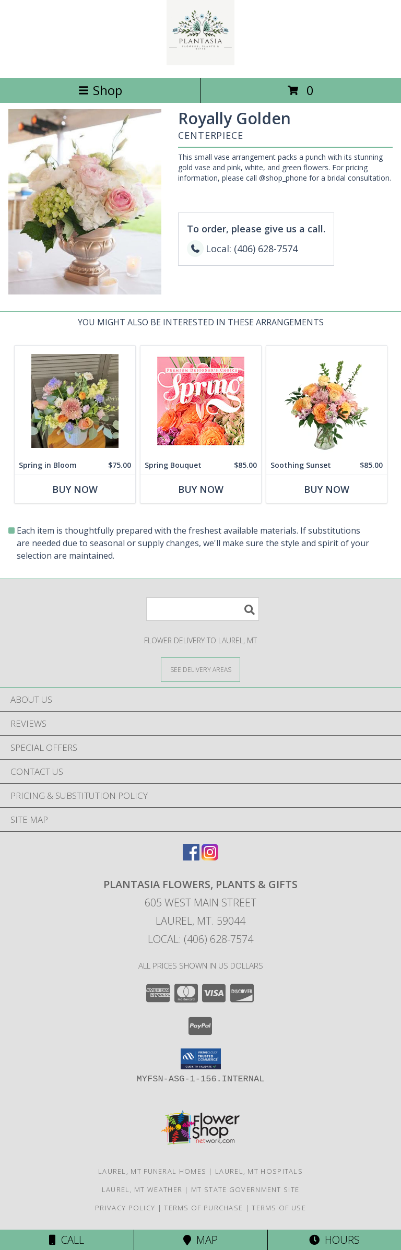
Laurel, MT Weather (142, 1189)
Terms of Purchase (203, 1207)
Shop (100, 90)
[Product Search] (202, 609)
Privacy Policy (125, 1207)
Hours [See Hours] (334, 1240)
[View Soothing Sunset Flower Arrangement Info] (326, 401)
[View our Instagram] (210, 857)
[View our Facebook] (191, 857)
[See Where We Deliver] (200, 669)
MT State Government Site (245, 1189)
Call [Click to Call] (66, 1240)
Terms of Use (279, 1207)
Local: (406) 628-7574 (200, 939)
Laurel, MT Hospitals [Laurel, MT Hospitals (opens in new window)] (259, 1171)
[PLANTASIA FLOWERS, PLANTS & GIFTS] (201, 62)
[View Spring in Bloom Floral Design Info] (75, 401)
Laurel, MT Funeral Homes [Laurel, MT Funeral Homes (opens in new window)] (152, 1171)
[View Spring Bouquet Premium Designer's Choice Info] (200, 401)
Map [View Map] (200, 1240)
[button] (201, 1058)
